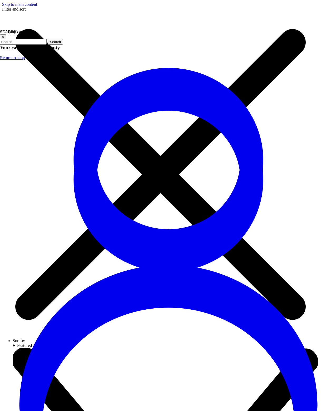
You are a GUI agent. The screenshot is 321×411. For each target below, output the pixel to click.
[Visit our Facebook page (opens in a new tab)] (134, 334)
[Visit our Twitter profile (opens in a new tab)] (150, 334)
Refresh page (139, 147)
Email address (251, 320)
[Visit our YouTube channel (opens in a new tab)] (181, 334)
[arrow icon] (313, 327)
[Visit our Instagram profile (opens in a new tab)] (165, 334)
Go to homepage (177, 147)
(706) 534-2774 (41, 325)
